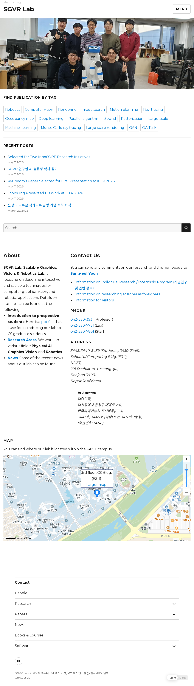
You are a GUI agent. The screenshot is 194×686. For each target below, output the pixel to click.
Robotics (12, 110)
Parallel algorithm (83, 119)
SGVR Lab (18, 9)
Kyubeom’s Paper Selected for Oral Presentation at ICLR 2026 (61, 181)
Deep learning (51, 119)
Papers (21, 614)
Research (23, 604)
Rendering (67, 110)
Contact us (22, 677)
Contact (22, 582)
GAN (133, 128)
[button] (91, 85)
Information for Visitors (94, 300)
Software (23, 646)
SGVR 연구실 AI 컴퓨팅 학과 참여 (33, 169)
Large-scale (158, 119)
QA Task (149, 128)
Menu (181, 9)
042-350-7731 (82, 325)
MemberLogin (13, 2)
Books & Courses (29, 635)
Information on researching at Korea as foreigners (117, 294)
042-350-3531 (82, 319)
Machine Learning (20, 128)
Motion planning (124, 110)
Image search (93, 110)
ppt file (47, 322)
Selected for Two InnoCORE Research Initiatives (49, 157)
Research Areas (22, 340)
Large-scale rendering (105, 128)
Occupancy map (19, 119)
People (21, 593)
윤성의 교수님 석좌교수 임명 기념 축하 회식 (39, 205)
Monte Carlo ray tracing (61, 128)
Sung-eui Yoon (84, 273)
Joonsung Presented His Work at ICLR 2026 (45, 193)
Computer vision (39, 110)
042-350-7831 (82, 331)
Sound (110, 119)
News (13, 358)
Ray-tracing (153, 110)
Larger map (96, 485)
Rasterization (132, 119)
